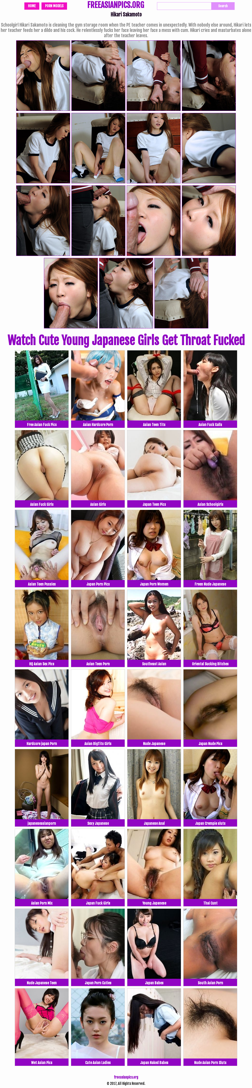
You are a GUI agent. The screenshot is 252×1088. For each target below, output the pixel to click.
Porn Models (54, 6)
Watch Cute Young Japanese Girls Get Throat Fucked (126, 340)
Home (32, 6)
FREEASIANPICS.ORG (115, 5)
